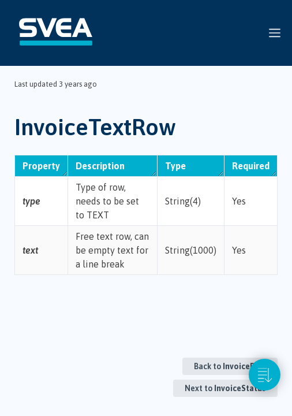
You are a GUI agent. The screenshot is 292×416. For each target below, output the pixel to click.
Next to (225, 388)
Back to (230, 366)
